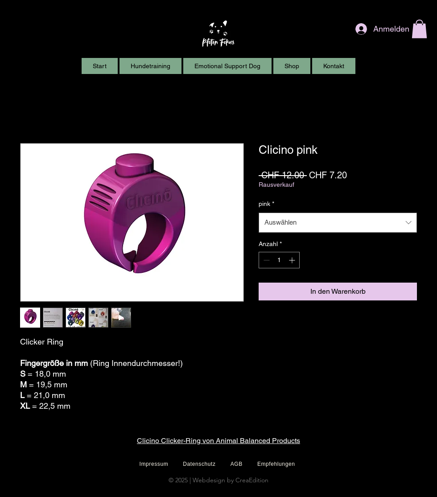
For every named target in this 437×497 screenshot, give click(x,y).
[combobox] (338, 222)
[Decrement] (265, 260)
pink (266, 203)
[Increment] (292, 260)
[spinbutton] (279, 260)
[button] (419, 29)
